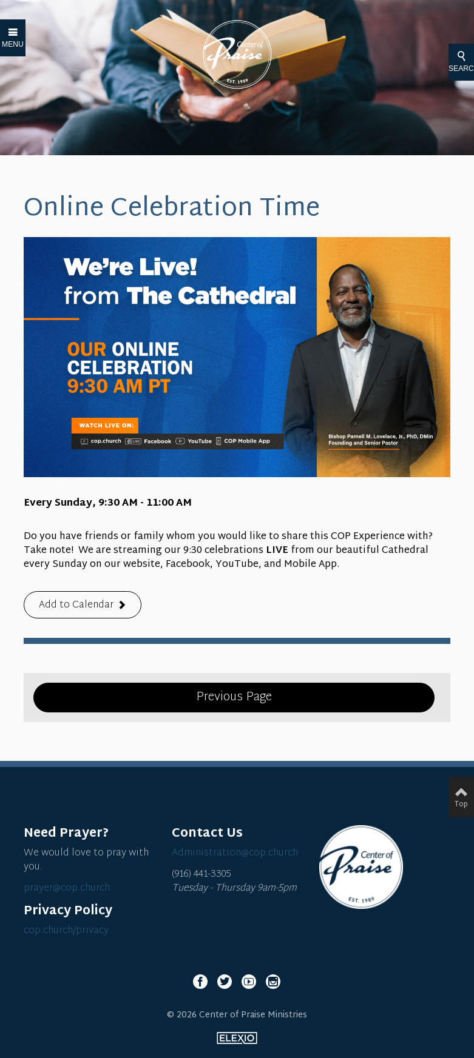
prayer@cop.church (67, 888)
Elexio (237, 1038)
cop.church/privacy (66, 931)
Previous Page (234, 697)
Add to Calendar (76, 605)
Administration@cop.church (235, 853)
